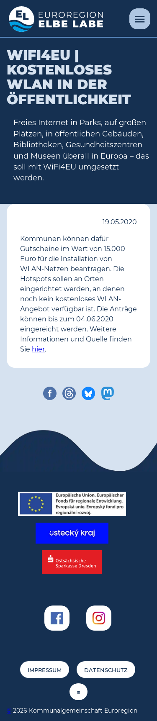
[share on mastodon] (107, 393)
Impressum (45, 670)
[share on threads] (69, 393)
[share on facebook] (50, 393)
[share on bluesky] (88, 393)
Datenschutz (106, 670)
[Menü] (139, 18)
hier (38, 349)
